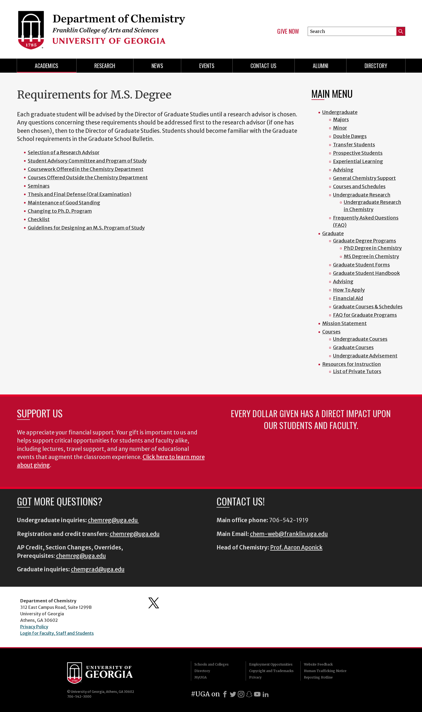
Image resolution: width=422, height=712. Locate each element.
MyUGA (200, 677)
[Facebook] (225, 694)
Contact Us (263, 66)
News (157, 66)
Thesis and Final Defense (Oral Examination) (79, 194)
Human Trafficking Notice (325, 671)
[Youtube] (257, 694)
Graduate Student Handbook (366, 273)
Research (104, 66)
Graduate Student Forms (361, 265)
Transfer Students (354, 144)
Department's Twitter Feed (153, 603)
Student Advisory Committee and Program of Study (87, 161)
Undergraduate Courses (360, 339)
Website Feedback (318, 664)
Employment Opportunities (271, 664)
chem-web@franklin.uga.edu (289, 534)
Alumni (320, 66)
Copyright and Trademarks (271, 671)
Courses (331, 332)
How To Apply (349, 290)
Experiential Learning (358, 161)
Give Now (288, 31)
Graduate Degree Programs (364, 241)
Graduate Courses (353, 347)
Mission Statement (344, 323)
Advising (343, 170)
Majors (341, 119)
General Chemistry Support (364, 178)
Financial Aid (348, 298)
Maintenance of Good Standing (64, 203)
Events (206, 66)
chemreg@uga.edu (113, 520)
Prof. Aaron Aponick (296, 547)
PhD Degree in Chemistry (373, 248)
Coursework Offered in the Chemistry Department (85, 169)
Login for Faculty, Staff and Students (57, 633)
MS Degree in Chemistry (371, 256)
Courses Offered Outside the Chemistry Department (88, 177)
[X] (233, 694)
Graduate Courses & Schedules (368, 306)
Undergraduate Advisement (365, 356)
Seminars (39, 186)
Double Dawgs (350, 136)
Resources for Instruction (351, 364)
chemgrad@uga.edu (98, 569)
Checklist (39, 219)
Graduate (333, 233)
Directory (376, 66)
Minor (340, 128)
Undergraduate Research (361, 195)
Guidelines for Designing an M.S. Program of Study (86, 228)
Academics (46, 66)
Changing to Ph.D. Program (60, 211)
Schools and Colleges (211, 664)
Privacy (255, 677)
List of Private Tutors (357, 371)
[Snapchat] (249, 694)
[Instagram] (241, 694)
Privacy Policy (34, 626)
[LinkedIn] (265, 694)
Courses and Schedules (359, 186)
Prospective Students (358, 153)
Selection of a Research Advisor (64, 152)
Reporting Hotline (318, 677)
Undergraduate (340, 112)
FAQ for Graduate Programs (365, 315)
